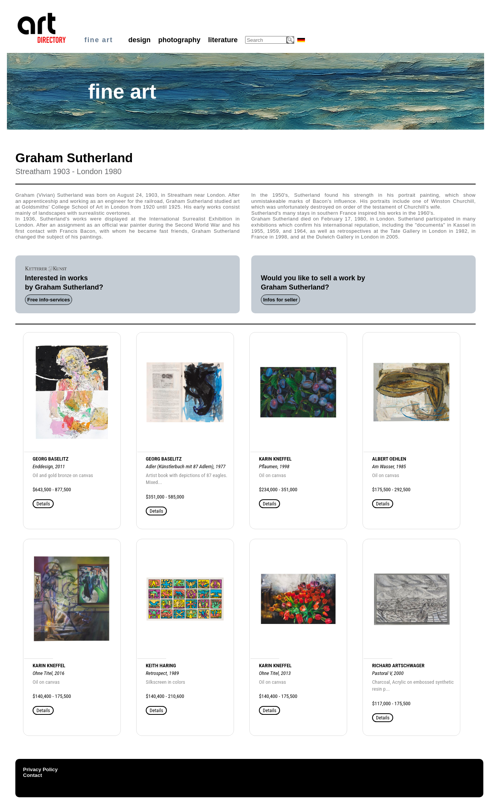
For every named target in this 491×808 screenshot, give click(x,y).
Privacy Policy (40, 769)
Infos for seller (280, 300)
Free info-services (48, 300)
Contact (32, 775)
